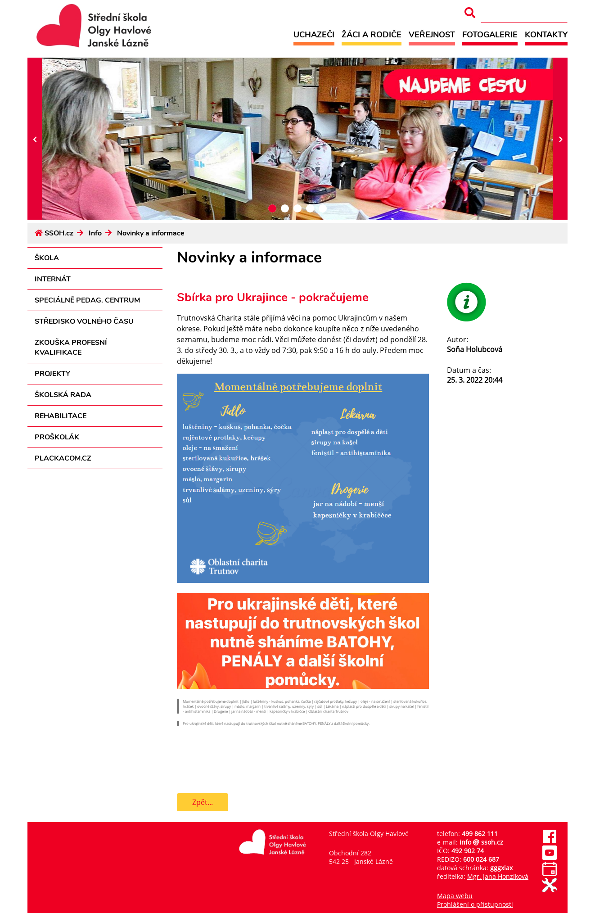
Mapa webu (455, 895)
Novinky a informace (151, 233)
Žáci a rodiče (371, 34)
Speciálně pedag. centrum (87, 300)
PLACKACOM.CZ (63, 458)
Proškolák (57, 437)
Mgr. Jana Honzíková (497, 876)
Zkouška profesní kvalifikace (71, 347)
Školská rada (63, 395)
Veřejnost (432, 34)
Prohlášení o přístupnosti (475, 904)
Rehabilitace (60, 416)
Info (95, 233)
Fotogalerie (490, 34)
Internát (53, 279)
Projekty (52, 374)
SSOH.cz (59, 233)
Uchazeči (313, 34)
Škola (47, 258)
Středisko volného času (84, 321)
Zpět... (202, 802)
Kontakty (546, 34)
